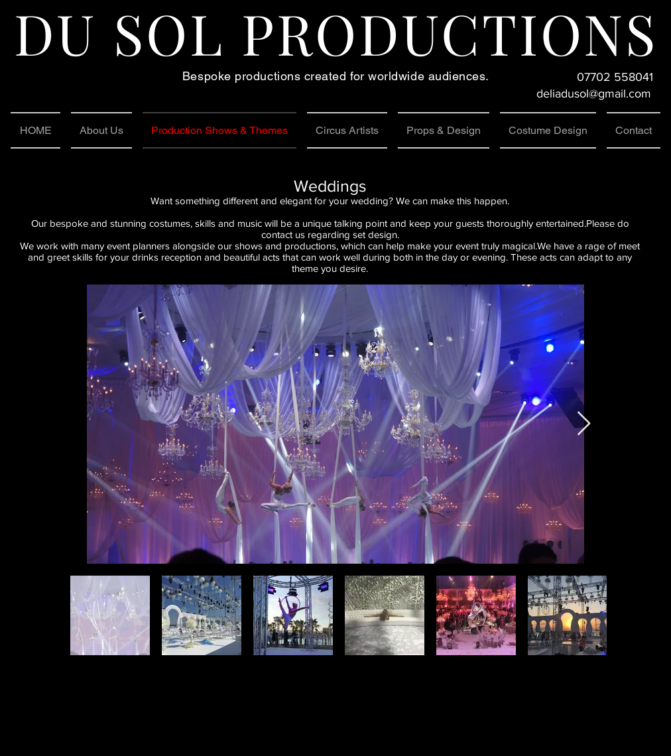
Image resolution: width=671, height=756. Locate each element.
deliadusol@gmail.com (593, 93)
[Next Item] (583, 424)
